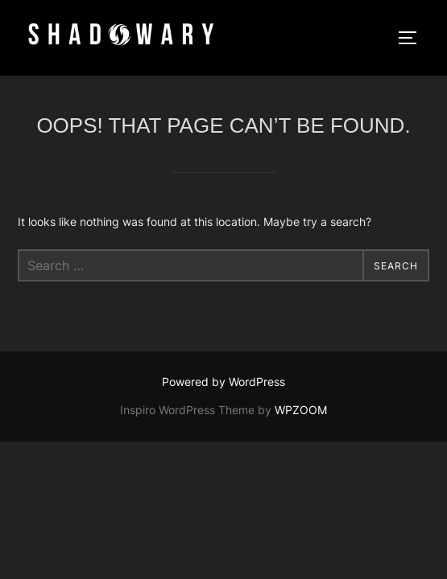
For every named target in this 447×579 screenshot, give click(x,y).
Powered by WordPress (223, 381)
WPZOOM (301, 410)
